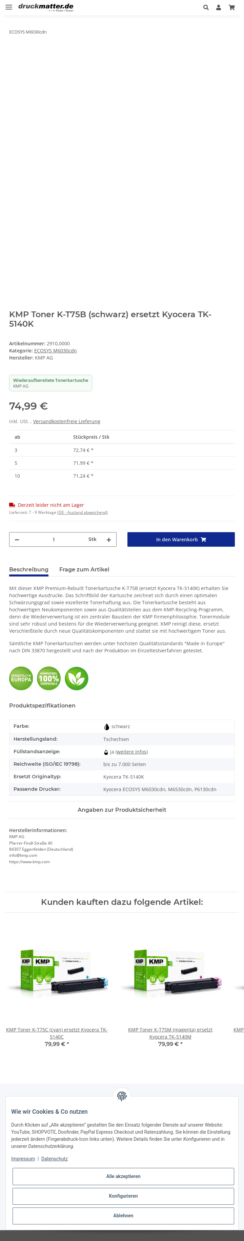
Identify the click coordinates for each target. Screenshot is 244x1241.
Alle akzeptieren (123, 1176)
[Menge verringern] (16, 539)
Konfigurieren (123, 1196)
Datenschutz (54, 1158)
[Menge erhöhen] (108, 539)
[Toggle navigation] (8, 4)
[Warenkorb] (232, 7)
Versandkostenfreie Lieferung (66, 421)
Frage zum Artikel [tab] (84, 569)
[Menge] (54, 539)
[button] (206, 7)
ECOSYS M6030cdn (55, 350)
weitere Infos (131, 751)
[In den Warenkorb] (14, 53)
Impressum (23, 1158)
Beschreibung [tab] (28, 569)
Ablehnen (123, 1215)
